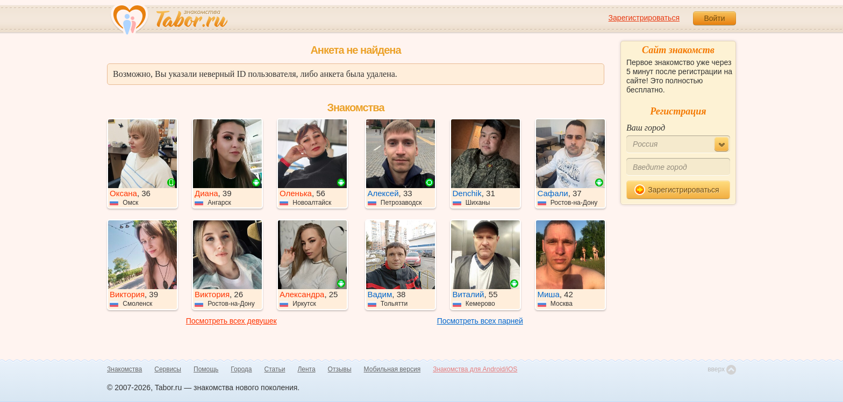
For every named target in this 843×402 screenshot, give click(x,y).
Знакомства (124, 369)
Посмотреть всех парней (480, 321)
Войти (714, 18)
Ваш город (645, 127)
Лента (306, 369)
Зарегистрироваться (644, 17)
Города (241, 369)
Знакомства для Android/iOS (475, 369)
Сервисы (167, 369)
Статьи (275, 369)
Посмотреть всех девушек (231, 321)
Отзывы (340, 369)
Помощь (206, 369)
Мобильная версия (392, 369)
